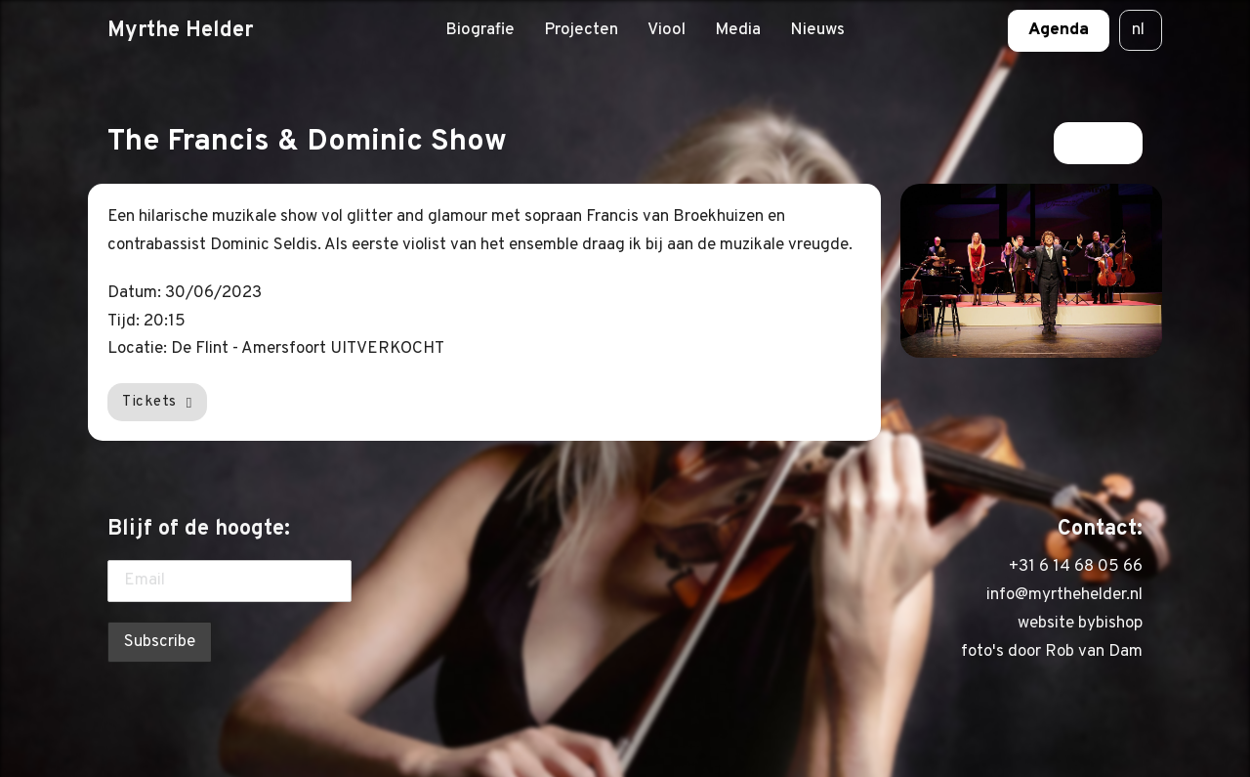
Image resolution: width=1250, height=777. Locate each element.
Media (738, 30)
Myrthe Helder (180, 30)
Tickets (157, 401)
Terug (1098, 142)
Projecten (581, 30)
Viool (666, 30)
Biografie (480, 30)
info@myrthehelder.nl (1064, 595)
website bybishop (1080, 623)
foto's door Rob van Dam (1052, 652)
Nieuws (817, 30)
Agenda (1058, 30)
